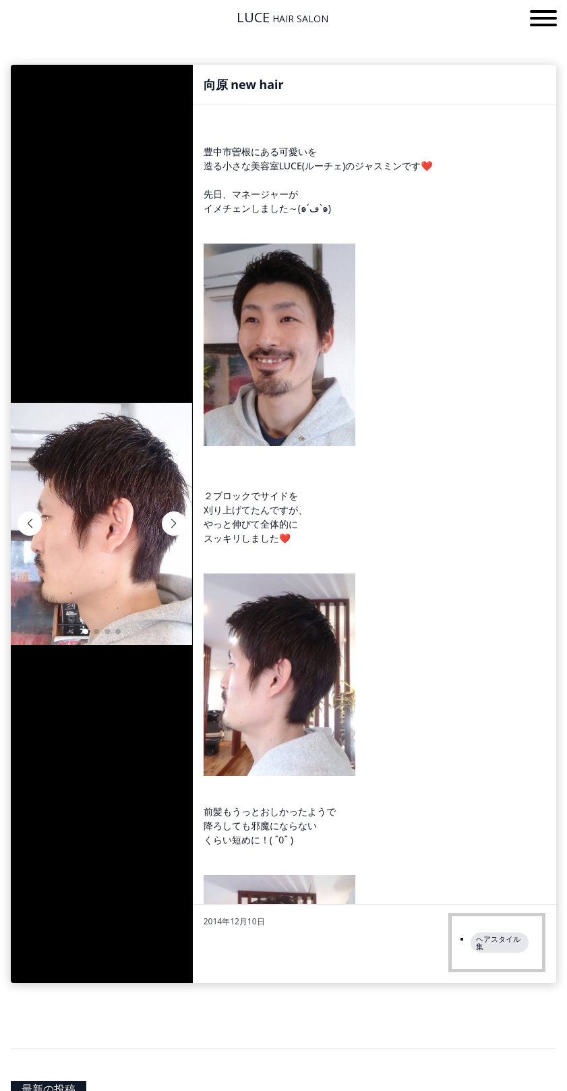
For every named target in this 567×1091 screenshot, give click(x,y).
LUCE (282, 17)
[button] (543, 20)
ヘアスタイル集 (498, 942)
